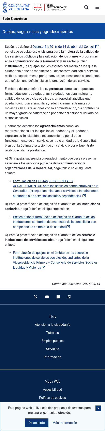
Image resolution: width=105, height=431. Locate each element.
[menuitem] (52, 317)
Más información (64, 423)
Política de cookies (52, 398)
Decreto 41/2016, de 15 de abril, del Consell (63, 47)
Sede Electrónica (14, 19)
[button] (98, 408)
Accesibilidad (52, 390)
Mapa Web (52, 381)
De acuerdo (37, 423)
